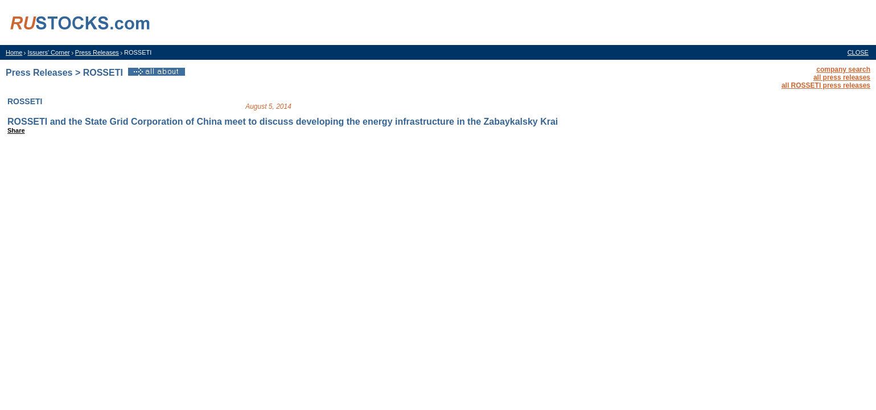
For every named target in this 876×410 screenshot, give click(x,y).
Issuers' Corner (48, 52)
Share (16, 130)
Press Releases (97, 52)
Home (14, 52)
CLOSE (858, 52)
